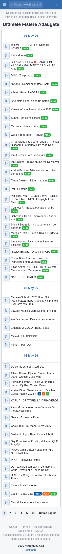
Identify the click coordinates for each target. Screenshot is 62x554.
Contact (13, 526)
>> (33, 513)
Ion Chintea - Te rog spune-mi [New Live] (35, 162)
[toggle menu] (4, 5)
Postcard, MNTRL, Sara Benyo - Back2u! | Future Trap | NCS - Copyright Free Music (35, 199)
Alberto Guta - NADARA (25, 92)
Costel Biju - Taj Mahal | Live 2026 (31, 426)
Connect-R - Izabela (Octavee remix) (32, 207)
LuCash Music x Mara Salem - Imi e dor (34, 310)
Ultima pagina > (47, 515)
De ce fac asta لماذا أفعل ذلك (27, 366)
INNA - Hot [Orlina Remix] (26, 459)
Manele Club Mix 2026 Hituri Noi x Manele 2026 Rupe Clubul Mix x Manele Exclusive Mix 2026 (34, 300)
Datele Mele (25, 530)
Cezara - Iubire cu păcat (25, 126)
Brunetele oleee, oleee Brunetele (30, 101)
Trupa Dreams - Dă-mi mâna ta (29, 180)
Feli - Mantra (18, 55)
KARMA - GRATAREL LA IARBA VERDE (35, 400)
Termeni (26, 526)
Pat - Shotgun (19, 189)
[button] (6, 47)
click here (31, 550)
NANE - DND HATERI (24, 277)
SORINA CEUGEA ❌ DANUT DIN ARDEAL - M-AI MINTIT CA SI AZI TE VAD (33, 65)
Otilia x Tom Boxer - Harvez (27, 134)
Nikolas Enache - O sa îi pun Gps (31, 251)
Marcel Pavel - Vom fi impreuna (29, 502)
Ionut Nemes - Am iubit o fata (28, 155)
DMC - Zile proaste (22, 75)
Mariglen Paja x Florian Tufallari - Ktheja (34, 233)
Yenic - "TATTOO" (21, 344)
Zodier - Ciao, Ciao (22, 493)
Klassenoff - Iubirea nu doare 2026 (31, 109)
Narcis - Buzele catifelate (25, 417)
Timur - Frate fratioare (24, 485)
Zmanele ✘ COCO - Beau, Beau (30, 327)
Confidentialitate (42, 526)
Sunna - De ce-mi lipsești (26, 117)
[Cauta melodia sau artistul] (27, 4)
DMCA (39, 530)
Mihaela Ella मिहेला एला (24, 336)
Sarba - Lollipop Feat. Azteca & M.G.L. (33, 434)
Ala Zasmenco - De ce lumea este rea (33, 319)
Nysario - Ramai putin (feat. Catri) (31, 84)
